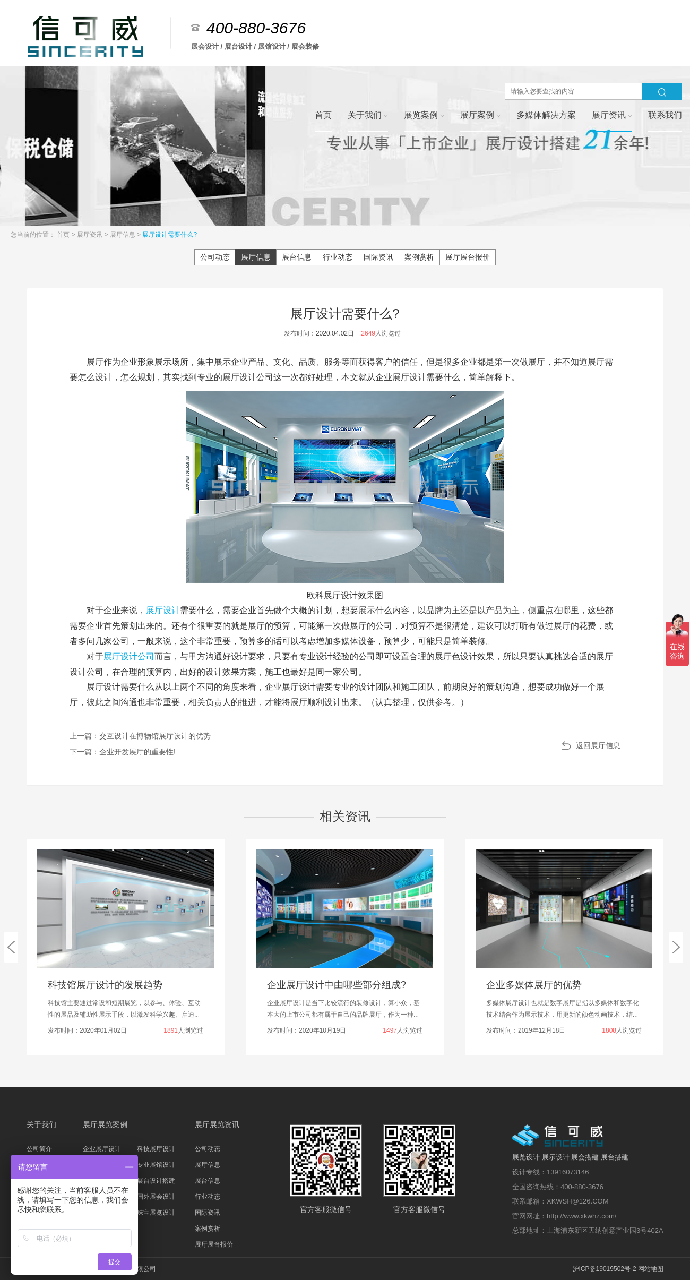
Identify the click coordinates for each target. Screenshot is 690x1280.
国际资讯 (378, 257)
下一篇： (123, 752)
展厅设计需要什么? (169, 234)
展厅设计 (163, 610)
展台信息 (297, 257)
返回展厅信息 (598, 745)
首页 (64, 234)
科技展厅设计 (156, 1149)
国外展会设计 (156, 1196)
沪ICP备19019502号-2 (604, 1269)
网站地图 (650, 1269)
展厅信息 (123, 234)
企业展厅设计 (102, 1149)
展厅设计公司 (129, 656)
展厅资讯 (90, 234)
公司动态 (215, 257)
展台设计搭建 (156, 1180)
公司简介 (39, 1149)
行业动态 (337, 257)
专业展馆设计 (156, 1165)
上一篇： (140, 736)
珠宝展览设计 (156, 1212)
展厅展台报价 (467, 257)
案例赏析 (419, 257)
